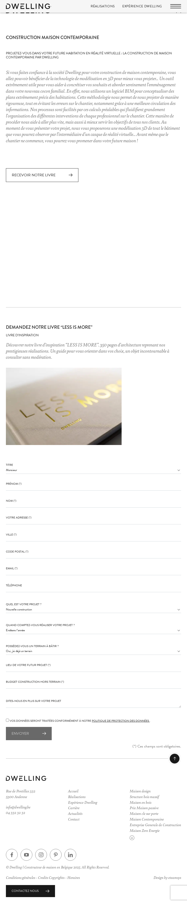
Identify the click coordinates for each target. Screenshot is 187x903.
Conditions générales (20, 877)
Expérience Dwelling (142, 7)
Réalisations (103, 7)
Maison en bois (140, 802)
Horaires (73, 877)
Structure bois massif (144, 796)
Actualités (75, 813)
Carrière (74, 808)
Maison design (140, 791)
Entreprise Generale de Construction (155, 824)
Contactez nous (25, 891)
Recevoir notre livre (33, 175)
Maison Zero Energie (145, 830)
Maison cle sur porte (144, 813)
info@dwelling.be (18, 807)
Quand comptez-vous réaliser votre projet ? (40, 625)
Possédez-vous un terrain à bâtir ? (32, 646)
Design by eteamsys (167, 877)
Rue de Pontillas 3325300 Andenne (20, 793)
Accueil (73, 791)
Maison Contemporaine (147, 819)
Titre (9, 465)
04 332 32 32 (15, 812)
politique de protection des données (121, 721)
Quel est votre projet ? (24, 604)
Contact (74, 819)
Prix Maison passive (144, 808)
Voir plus (140, 839)
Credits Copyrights (51, 877)
